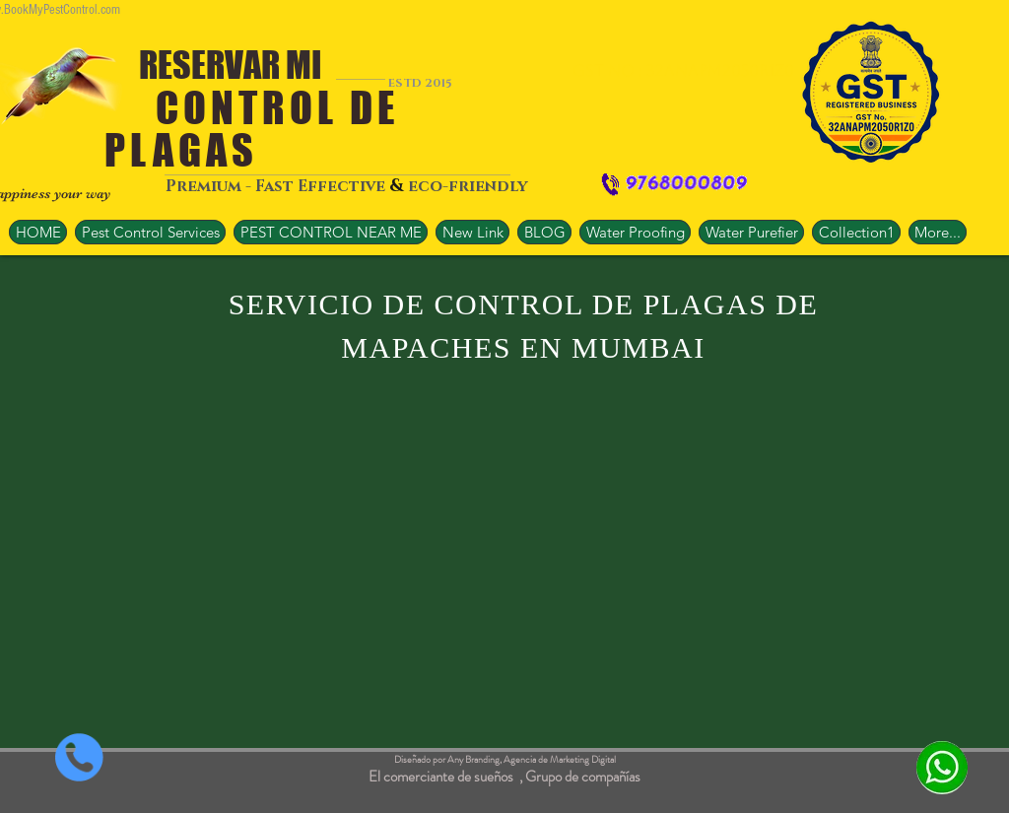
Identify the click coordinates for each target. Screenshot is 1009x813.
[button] (331, 232)
